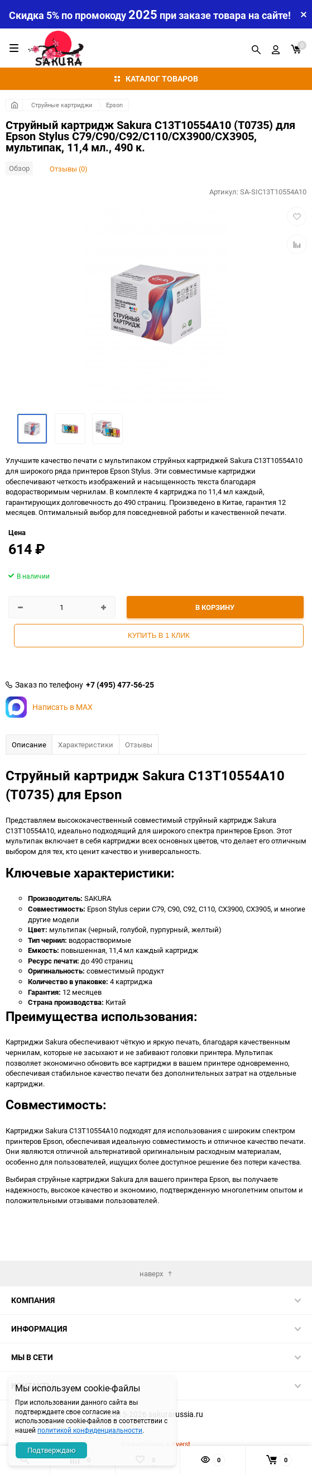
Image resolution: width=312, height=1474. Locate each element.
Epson (114, 105)
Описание (29, 745)
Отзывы (138, 745)
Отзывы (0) (69, 169)
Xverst (180, 1443)
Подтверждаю (51, 1450)
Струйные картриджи (61, 105)
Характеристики (85, 745)
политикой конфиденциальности (89, 1429)
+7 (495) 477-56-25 (120, 685)
